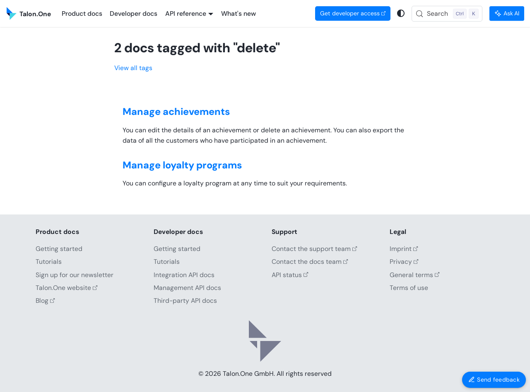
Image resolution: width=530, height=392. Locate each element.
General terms (415, 274)
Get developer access (353, 13)
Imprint (404, 248)
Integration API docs (184, 274)
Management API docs (187, 287)
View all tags (133, 67)
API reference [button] (185, 13)
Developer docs (133, 13)
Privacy (404, 261)
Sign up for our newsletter (74, 274)
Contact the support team (314, 248)
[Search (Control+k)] (447, 14)
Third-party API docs (185, 300)
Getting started (59, 248)
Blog (45, 300)
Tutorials (49, 261)
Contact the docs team (310, 261)
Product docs (82, 13)
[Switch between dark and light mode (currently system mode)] (401, 13)
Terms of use (409, 287)
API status (290, 274)
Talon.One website (67, 287)
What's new (238, 13)
